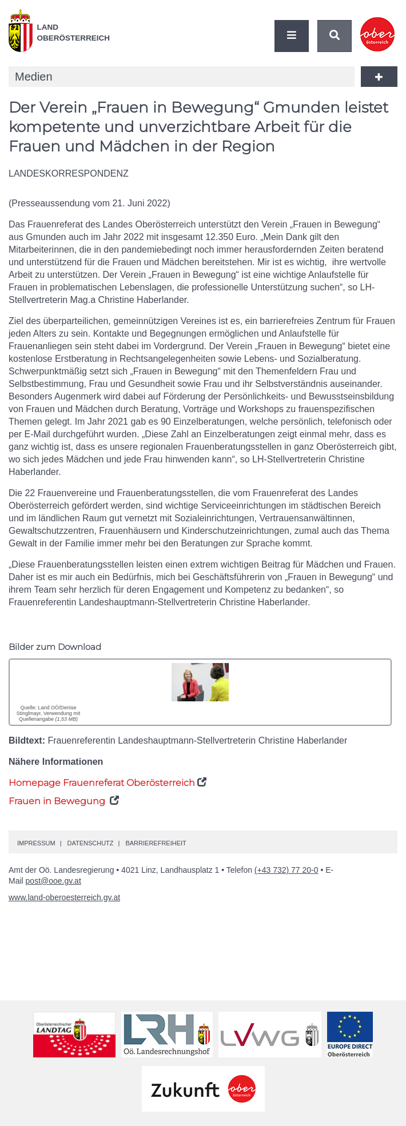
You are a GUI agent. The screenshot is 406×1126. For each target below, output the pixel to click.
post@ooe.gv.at (53, 880)
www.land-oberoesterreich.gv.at (64, 897)
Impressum (36, 843)
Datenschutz (90, 843)
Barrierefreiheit (155, 843)
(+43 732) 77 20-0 (286, 870)
